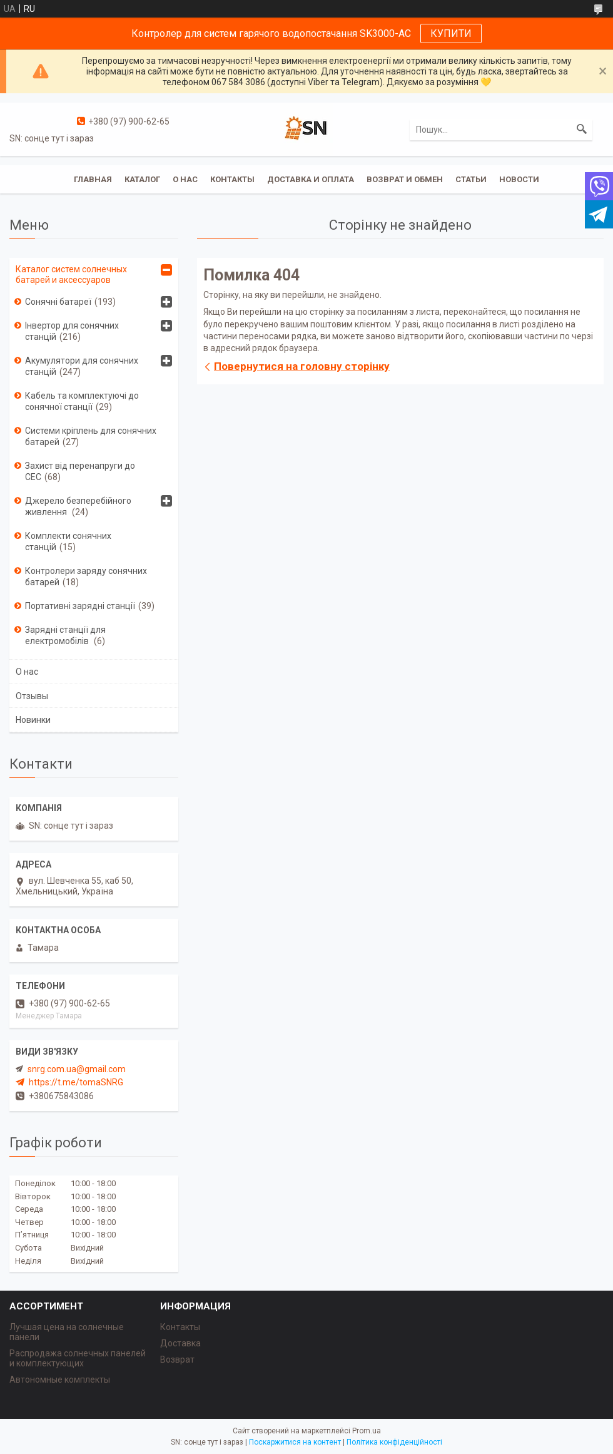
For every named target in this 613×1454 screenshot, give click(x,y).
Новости (519, 179)
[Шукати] (582, 130)
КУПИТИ (451, 33)
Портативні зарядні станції (80, 606)
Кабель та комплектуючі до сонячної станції (82, 401)
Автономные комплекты (59, 1380)
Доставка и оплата (310, 179)
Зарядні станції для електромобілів (65, 635)
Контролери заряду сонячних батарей (86, 576)
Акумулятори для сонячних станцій (81, 366)
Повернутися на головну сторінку (302, 366)
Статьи (471, 179)
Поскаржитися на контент (295, 1442)
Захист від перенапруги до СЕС (80, 471)
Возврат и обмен (405, 179)
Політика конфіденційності (394, 1442)
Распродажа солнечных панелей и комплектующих (77, 1358)
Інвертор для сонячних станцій (72, 331)
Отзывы (32, 696)
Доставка (180, 1343)
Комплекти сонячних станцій (68, 541)
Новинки (33, 720)
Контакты (232, 179)
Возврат (177, 1359)
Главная (93, 179)
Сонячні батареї (58, 302)
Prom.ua (366, 1430)
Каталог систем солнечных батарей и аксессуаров (71, 274)
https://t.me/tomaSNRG (76, 1082)
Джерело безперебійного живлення (78, 506)
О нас (185, 179)
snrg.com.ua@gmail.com (77, 1069)
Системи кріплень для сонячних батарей (90, 436)
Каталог (142, 179)
